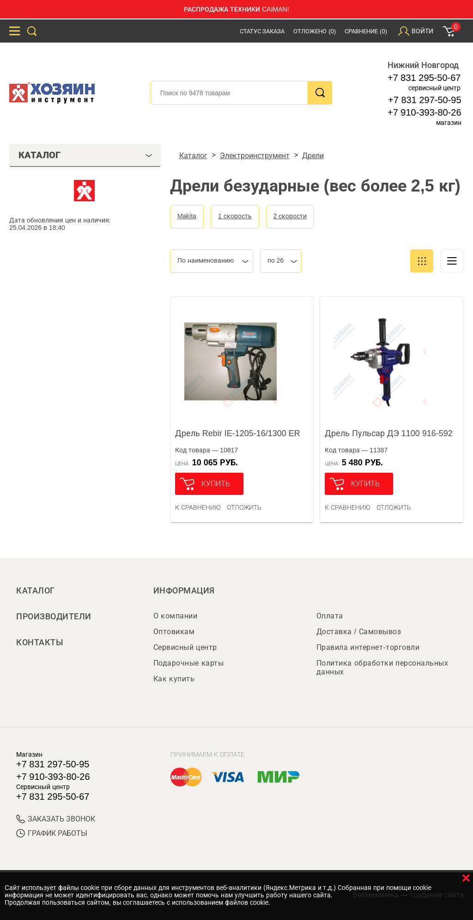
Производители (53, 616)
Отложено (314, 31)
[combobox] (211, 261)
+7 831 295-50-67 (424, 78)
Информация (184, 590)
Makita (186, 216)
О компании (175, 616)
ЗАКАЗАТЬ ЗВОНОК (55, 819)
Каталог (35, 590)
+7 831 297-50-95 (424, 100)
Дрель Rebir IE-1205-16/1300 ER (237, 433)
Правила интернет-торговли (367, 647)
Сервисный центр (185, 647)
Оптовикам (174, 632)
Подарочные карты (188, 663)
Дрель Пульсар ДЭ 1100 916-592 (389, 433)
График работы (51, 833)
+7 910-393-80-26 (424, 112)
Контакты (39, 642)
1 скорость (235, 216)
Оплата (329, 616)
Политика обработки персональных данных (382, 667)
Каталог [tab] (85, 155)
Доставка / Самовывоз (358, 632)
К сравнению (198, 507)
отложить (244, 507)
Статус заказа (262, 31)
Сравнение (366, 31)
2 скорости (290, 216)
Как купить (173, 679)
